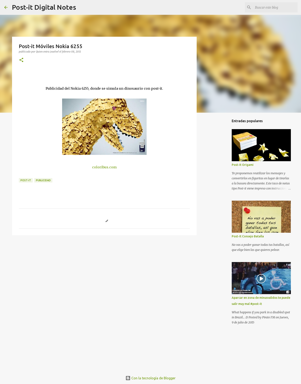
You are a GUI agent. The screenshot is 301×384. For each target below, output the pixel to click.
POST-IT (25, 180)
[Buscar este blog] (275, 7)
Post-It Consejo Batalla (248, 236)
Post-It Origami (242, 164)
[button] (21, 60)
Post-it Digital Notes (44, 7)
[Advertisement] (104, 271)
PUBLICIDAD (43, 180)
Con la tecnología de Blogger (150, 378)
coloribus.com (104, 167)
